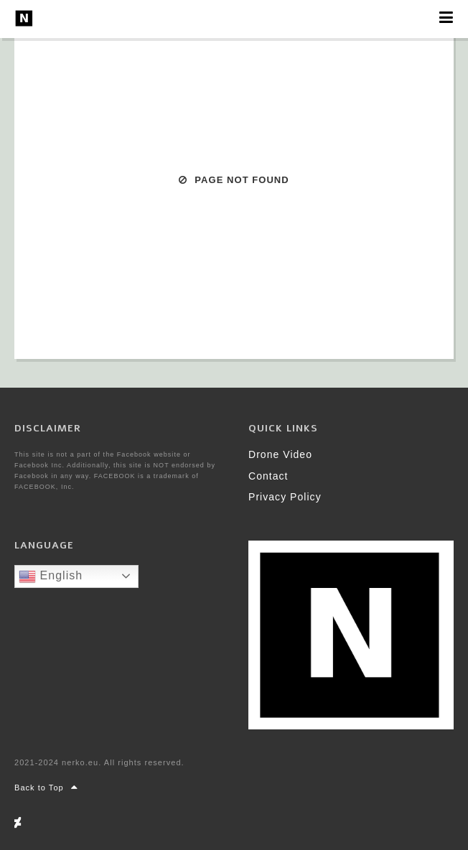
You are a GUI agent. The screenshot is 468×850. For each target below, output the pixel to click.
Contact (268, 476)
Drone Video (280, 454)
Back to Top (46, 787)
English (51, 576)
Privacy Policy (285, 497)
